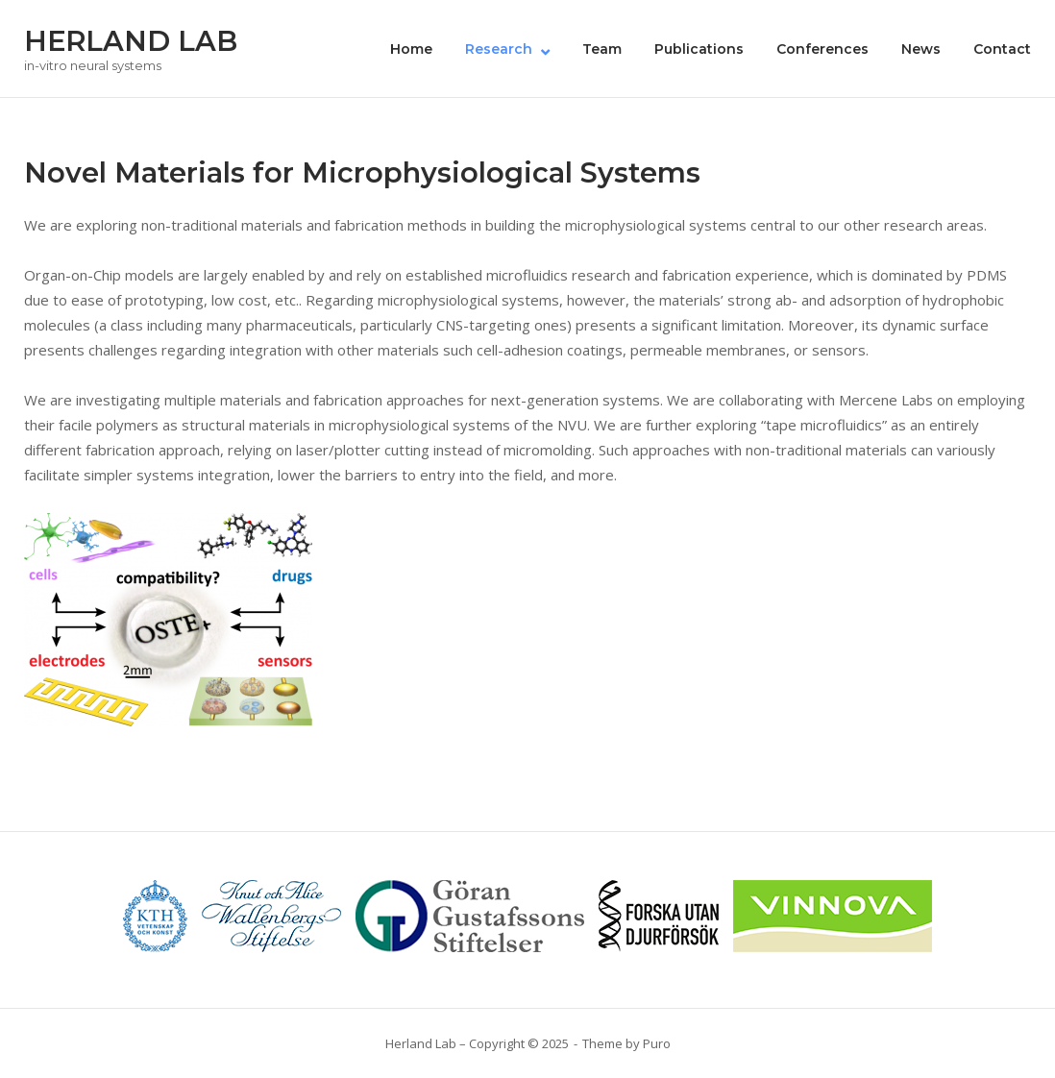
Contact (1002, 49)
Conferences (822, 49)
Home (411, 49)
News (921, 49)
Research (498, 49)
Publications (699, 49)
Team (602, 49)
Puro (657, 1043)
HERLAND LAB (130, 41)
